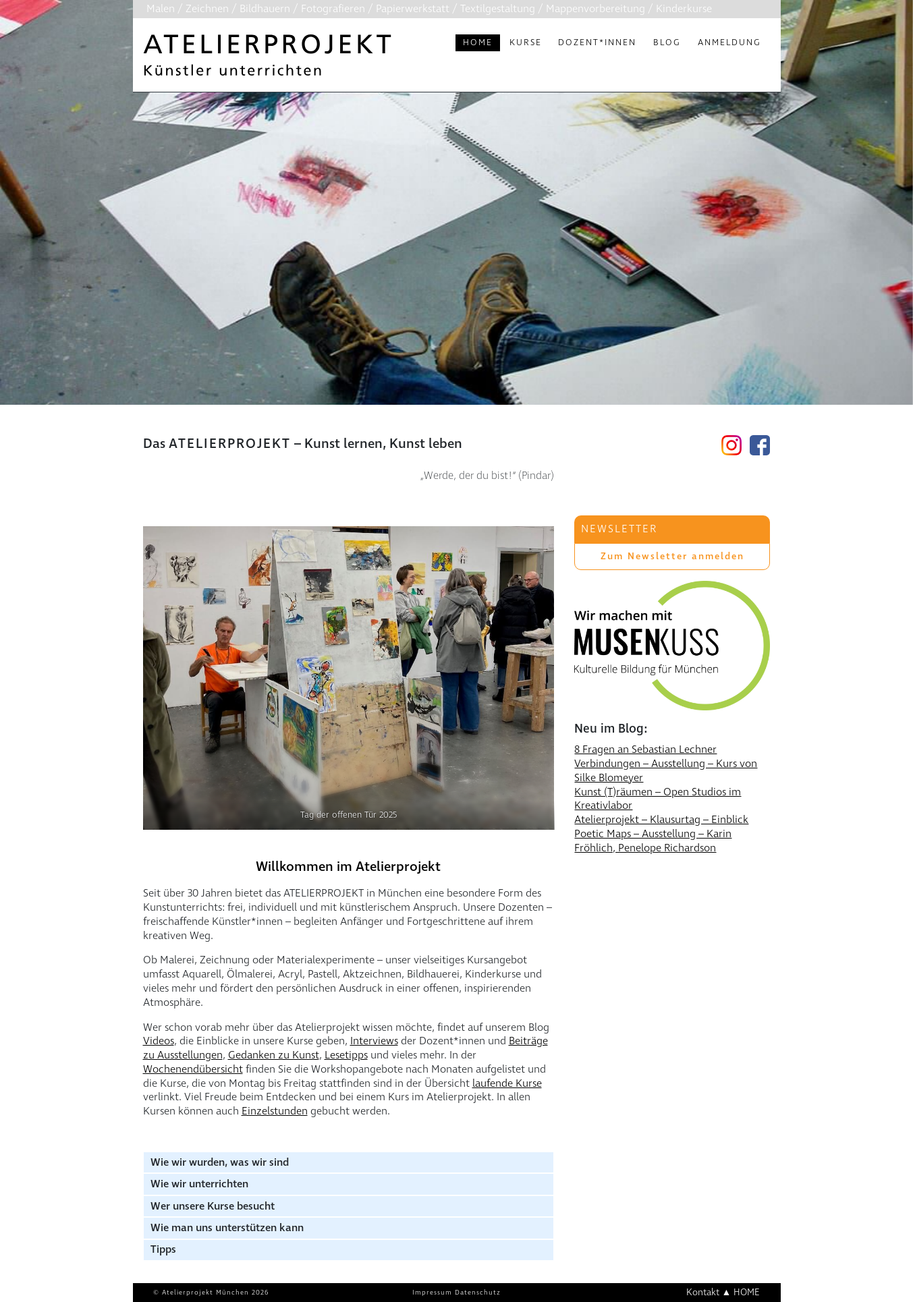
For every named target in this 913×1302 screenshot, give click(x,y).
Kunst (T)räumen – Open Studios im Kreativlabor (657, 799)
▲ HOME (741, 1292)
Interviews (374, 1041)
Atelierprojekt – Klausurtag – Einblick (661, 819)
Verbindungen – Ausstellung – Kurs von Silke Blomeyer (665, 770)
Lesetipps (346, 1055)
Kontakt (702, 1292)
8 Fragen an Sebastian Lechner (645, 749)
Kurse (525, 42)
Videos (158, 1041)
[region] (456, 269)
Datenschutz (478, 1292)
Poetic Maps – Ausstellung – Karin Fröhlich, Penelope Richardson (652, 840)
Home (478, 42)
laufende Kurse (507, 1083)
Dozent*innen (597, 42)
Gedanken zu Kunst (273, 1055)
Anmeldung (729, 42)
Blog (667, 42)
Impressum (432, 1292)
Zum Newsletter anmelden (672, 556)
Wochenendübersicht (193, 1069)
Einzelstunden (275, 1111)
